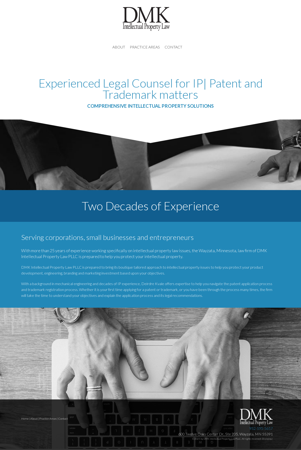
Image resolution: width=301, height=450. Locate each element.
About (34, 418)
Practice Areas (47, 418)
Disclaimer (267, 438)
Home (25, 418)
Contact (63, 418)
